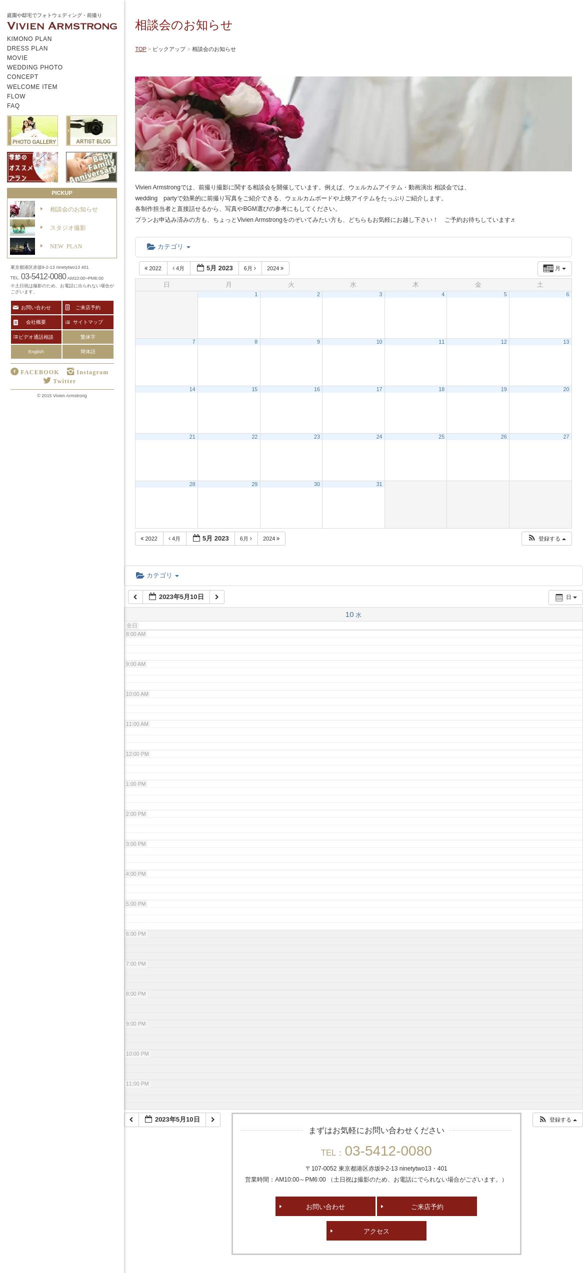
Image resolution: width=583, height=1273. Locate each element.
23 (317, 437)
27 (567, 437)
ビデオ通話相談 (36, 336)
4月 (179, 268)
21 (193, 437)
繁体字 (88, 337)
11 (441, 342)
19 (504, 389)
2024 (276, 268)
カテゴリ (168, 246)
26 (504, 437)
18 (441, 389)
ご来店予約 (427, 1206)
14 (193, 389)
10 (379, 342)
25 (441, 437)
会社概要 (36, 321)
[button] (546, 539)
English (36, 351)
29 (255, 484)
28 (193, 484)
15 (255, 389)
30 (317, 484)
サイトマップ (88, 321)
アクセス (377, 1231)
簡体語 (88, 351)
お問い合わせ (325, 1206)
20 (567, 389)
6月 (251, 268)
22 (255, 437)
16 (317, 389)
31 (379, 484)
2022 (153, 268)
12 (504, 342)
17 (379, 389)
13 (567, 342)
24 (379, 437)
